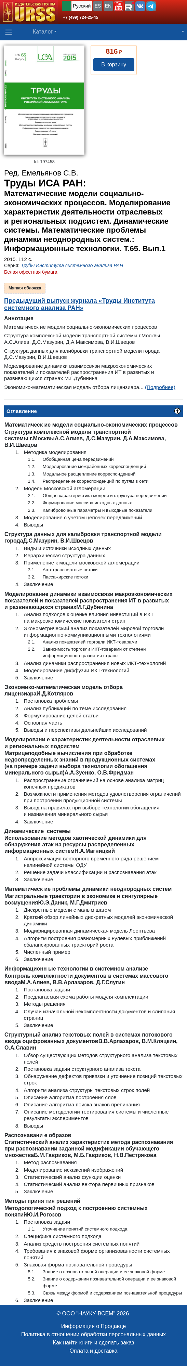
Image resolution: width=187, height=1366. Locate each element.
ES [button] (98, 6)
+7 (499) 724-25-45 (80, 17)
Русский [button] (82, 6)
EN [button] (108, 6)
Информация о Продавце (93, 1326)
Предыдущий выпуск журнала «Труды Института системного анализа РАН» (79, 304)
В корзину (113, 64)
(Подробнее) (160, 387)
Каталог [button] (43, 32)
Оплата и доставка (94, 1351)
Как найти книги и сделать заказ (93, 1342)
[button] (118, 6)
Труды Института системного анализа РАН (72, 265)
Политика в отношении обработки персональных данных (93, 1334)
